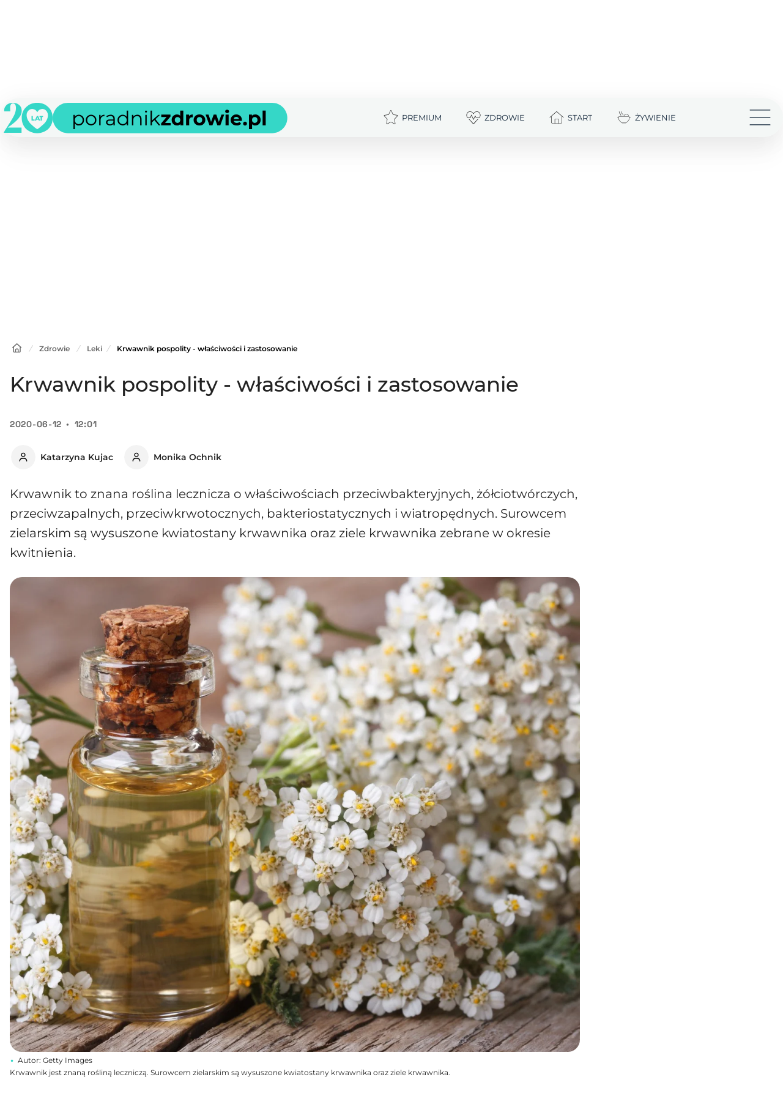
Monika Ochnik (187, 457)
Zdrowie (54, 348)
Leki (94, 348)
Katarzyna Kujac (76, 457)
